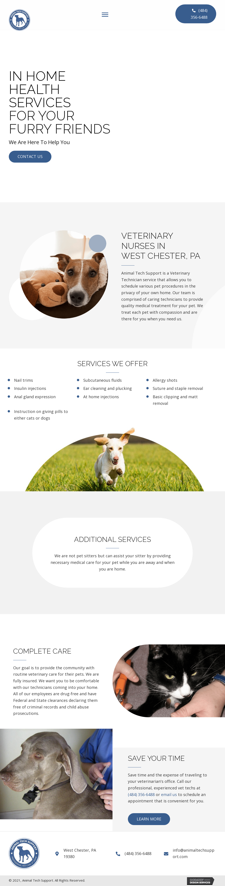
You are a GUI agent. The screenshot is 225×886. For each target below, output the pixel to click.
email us (169, 794)
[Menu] (105, 14)
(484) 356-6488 (141, 794)
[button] (195, 13)
